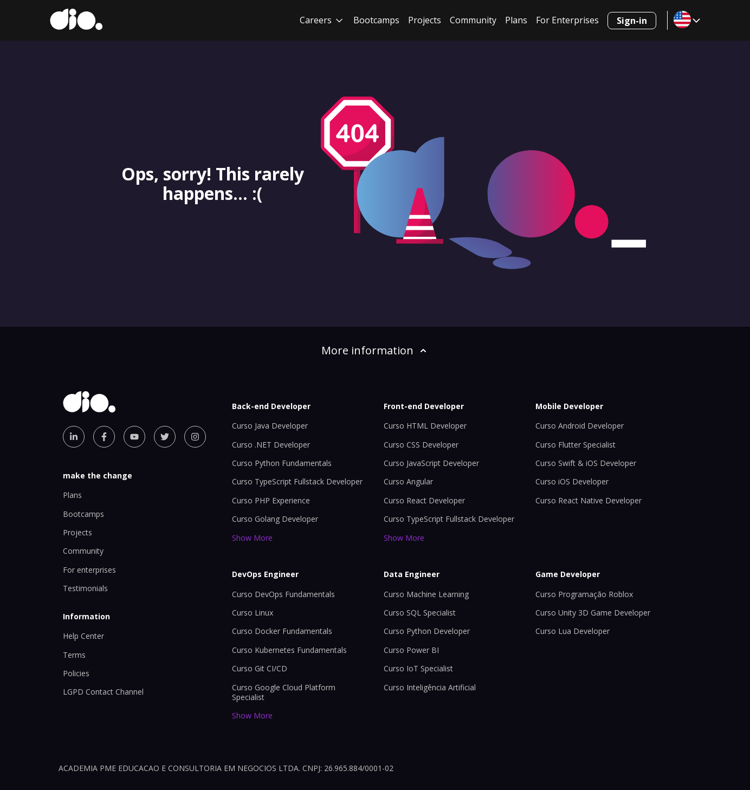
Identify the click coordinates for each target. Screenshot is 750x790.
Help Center (83, 636)
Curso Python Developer (427, 631)
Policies (76, 673)
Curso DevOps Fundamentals (283, 594)
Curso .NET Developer (271, 444)
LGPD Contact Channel (103, 692)
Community (473, 20)
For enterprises (89, 570)
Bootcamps (376, 20)
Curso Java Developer (270, 425)
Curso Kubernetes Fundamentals (289, 650)
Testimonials (85, 588)
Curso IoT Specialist (418, 668)
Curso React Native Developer (588, 500)
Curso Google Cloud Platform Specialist (283, 692)
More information (375, 350)
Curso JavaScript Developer (431, 463)
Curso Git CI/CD (259, 668)
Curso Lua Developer (572, 631)
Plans (516, 20)
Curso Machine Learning (426, 594)
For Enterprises (567, 20)
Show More (252, 538)
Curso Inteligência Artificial (430, 687)
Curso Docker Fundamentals (282, 631)
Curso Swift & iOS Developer (585, 463)
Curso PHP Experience (271, 500)
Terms (74, 655)
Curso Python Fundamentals (282, 463)
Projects (424, 20)
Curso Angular (408, 481)
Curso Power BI (411, 650)
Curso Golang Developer (275, 519)
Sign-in (632, 21)
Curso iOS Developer (572, 481)
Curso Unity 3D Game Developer (592, 612)
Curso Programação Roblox (584, 594)
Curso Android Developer (579, 425)
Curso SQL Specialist (420, 612)
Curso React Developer (424, 500)
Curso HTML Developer (425, 425)
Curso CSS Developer (421, 444)
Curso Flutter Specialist (575, 444)
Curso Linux (252, 612)
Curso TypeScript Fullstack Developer (297, 481)
